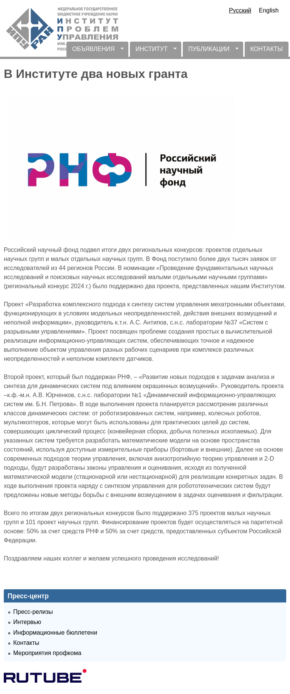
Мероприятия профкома (47, 653)
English (269, 10)
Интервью (27, 622)
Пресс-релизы (33, 612)
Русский (240, 10)
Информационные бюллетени (55, 632)
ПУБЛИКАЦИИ (211, 51)
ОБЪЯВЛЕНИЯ (94, 51)
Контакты (26, 643)
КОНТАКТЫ (266, 49)
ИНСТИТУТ (153, 51)
